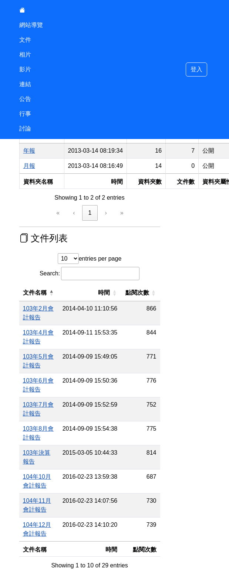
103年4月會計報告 (47, 323)
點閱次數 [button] (159, 292)
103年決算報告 (43, 399)
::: (18, 508)
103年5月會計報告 (47, 339)
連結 (25, 84)
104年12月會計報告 (49, 445)
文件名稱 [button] (35, 292)
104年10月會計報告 (49, 414)
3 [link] (106, 492)
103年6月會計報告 (47, 354)
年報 (29, 150)
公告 (25, 99)
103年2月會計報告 (47, 308)
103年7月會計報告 (47, 369)
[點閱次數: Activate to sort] (163, 293)
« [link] (58, 213)
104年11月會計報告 (49, 430)
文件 (25, 40)
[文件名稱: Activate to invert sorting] (50, 293)
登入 (196, 69)
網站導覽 (31, 25)
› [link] (106, 213)
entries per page (100, 258)
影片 (25, 69)
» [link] (122, 213)
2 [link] (90, 492)
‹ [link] (74, 213)
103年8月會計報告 (47, 384)
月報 (29, 166)
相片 (25, 54)
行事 (25, 114)
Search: (50, 273)
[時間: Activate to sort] (112, 293)
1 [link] (90, 213)
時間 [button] (126, 292)
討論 (25, 128)
